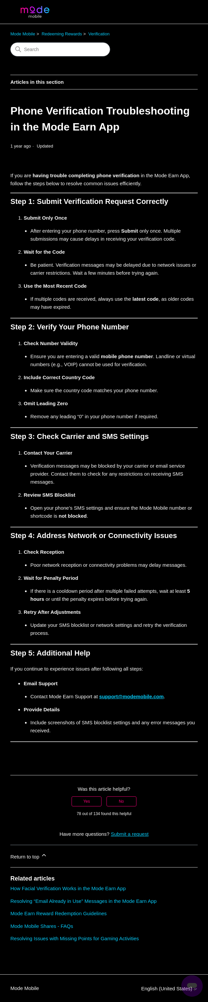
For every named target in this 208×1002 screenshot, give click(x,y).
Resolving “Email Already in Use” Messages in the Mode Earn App (83, 901)
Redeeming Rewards (62, 33)
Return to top (28, 855)
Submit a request (129, 834)
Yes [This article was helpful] (87, 801)
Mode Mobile (22, 33)
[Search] (60, 49)
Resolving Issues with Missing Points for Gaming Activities (74, 938)
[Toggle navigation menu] (186, 12)
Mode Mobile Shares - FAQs (41, 926)
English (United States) (169, 988)
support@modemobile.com (131, 696)
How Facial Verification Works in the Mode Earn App (68, 888)
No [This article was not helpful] (121, 801)
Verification (99, 33)
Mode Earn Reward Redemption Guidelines (58, 913)
